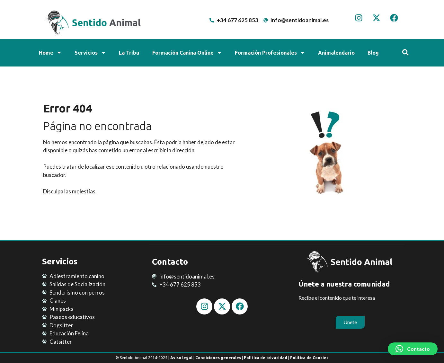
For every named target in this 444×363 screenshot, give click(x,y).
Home (50, 52)
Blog (373, 53)
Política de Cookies (309, 358)
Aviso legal (181, 358)
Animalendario (336, 53)
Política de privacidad (265, 358)
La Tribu (129, 53)
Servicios (90, 52)
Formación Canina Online (187, 52)
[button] (413, 348)
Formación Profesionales (270, 52)
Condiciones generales (218, 358)
